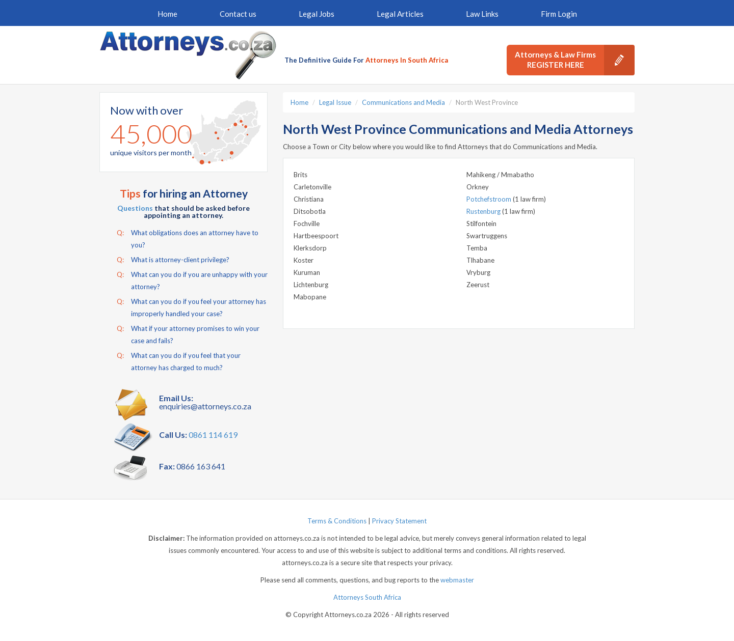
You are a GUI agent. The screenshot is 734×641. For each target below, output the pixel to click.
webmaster (457, 580)
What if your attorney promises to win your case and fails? (188, 333)
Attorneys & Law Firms (575, 60)
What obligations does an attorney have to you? (187, 238)
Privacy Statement (399, 521)
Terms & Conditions (336, 521)
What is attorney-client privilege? (173, 260)
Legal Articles (400, 13)
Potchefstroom (489, 199)
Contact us (238, 13)
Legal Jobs (316, 13)
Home (167, 13)
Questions (135, 208)
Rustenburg (484, 211)
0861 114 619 (213, 434)
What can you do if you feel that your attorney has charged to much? (179, 360)
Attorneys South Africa (367, 597)
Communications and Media (403, 102)
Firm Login (559, 13)
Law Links (482, 13)
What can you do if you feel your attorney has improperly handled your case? (191, 306)
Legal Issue (335, 102)
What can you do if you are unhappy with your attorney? (192, 279)
